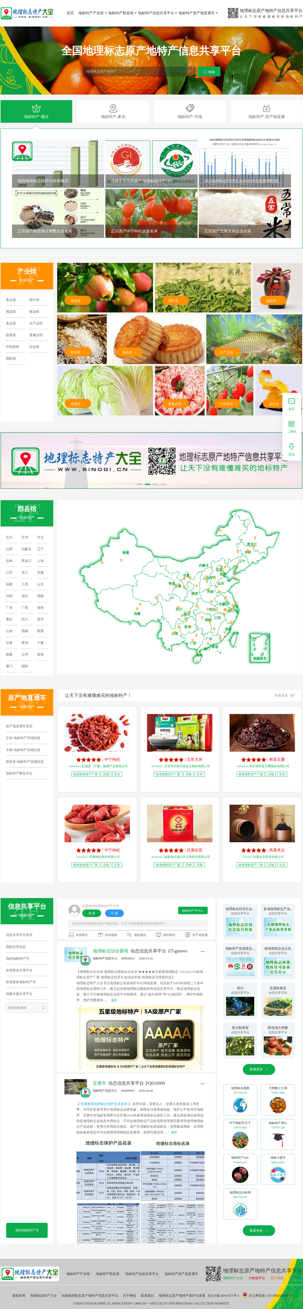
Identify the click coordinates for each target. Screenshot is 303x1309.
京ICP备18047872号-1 (223, 1296)
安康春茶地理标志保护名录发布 (104, 1104)
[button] (139, 484)
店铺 (106, 774)
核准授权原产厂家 (85, 774)
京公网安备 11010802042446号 (267, 1296)
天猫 (200, 865)
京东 (117, 774)
